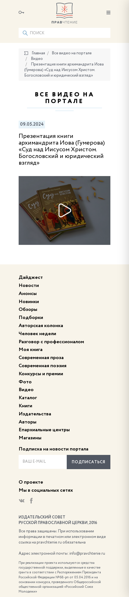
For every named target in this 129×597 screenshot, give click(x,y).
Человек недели (37, 333)
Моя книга (31, 349)
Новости (29, 285)
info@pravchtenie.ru (87, 553)
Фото (25, 381)
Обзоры (28, 309)
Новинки (29, 301)
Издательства (35, 413)
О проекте (31, 482)
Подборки (31, 317)
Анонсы (28, 293)
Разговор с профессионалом (51, 341)
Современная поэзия (42, 365)
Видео (26, 389)
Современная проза (41, 357)
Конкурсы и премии (41, 373)
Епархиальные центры (44, 429)
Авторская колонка (41, 325)
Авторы (27, 422)
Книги (25, 405)
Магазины (30, 437)
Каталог (28, 397)
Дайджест (31, 277)
